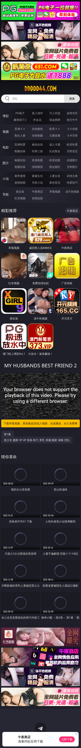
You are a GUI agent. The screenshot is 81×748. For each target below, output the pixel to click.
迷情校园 (19, 182)
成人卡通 (54, 144)
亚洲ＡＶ (19, 129)
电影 (6, 147)
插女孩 (20, 191)
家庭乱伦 (37, 176)
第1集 (7, 434)
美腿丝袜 (19, 167)
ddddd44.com (40, 89)
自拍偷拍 (37, 129)
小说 (6, 179)
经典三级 (37, 151)
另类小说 (37, 182)
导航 (6, 194)
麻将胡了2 (20, 120)
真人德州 (37, 113)
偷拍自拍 (37, 144)
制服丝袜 (19, 151)
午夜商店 (37, 191)
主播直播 (54, 135)
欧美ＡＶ (54, 129)
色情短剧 (37, 198)
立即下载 (66, 739)
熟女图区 (54, 167)
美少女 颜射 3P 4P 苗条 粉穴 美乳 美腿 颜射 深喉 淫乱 (36, 440)
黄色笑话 (54, 182)
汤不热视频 (72, 191)
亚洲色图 (37, 160)
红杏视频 (19, 198)
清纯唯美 (37, 167)
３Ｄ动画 (72, 129)
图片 (6, 163)
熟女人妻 (19, 135)
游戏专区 (72, 113)
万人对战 (54, 113)
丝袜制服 (37, 135)
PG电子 (20, 113)
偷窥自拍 (19, 160)
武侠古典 (72, 176)
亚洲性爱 (19, 144)
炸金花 (37, 120)
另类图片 (72, 167)
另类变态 (72, 151)
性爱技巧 (72, 182)
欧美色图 (54, 160)
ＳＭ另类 (72, 135)
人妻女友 (54, 176)
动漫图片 (72, 160)
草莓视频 (54, 191)
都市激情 (19, 176)
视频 (6, 131)
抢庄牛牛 (72, 120)
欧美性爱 (72, 144)
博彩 (6, 116)
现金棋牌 (54, 120)
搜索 (72, 98)
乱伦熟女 (54, 151)
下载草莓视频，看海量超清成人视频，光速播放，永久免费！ (41, 423)
